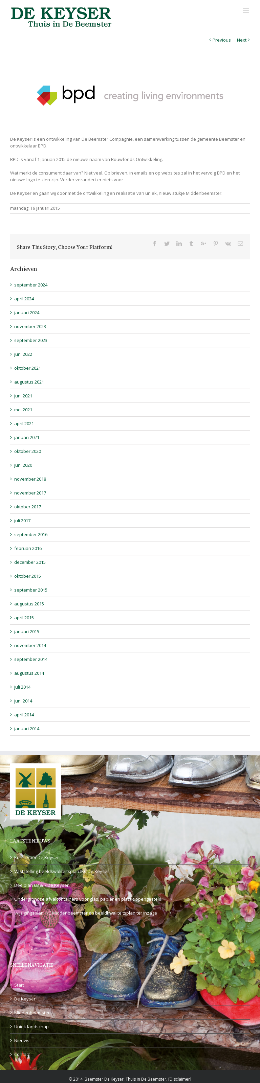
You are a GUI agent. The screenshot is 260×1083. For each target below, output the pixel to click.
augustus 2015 (29, 604)
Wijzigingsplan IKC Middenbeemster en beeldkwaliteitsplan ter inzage (85, 913)
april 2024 (24, 299)
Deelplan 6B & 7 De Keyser (41, 885)
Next (241, 40)
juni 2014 (23, 701)
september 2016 (30, 534)
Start (19, 985)
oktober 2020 (27, 451)
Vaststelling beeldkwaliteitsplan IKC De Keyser (61, 871)
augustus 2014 (29, 673)
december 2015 (30, 562)
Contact (22, 1054)
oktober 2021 (27, 368)
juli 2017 (22, 520)
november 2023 (30, 326)
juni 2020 (23, 465)
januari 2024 (26, 312)
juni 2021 (23, 396)
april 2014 (24, 715)
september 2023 (30, 340)
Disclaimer (180, 1079)
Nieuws (21, 1040)
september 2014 (30, 659)
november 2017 (30, 493)
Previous (222, 40)
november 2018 (30, 479)
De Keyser (25, 999)
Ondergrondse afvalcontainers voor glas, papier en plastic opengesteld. (88, 899)
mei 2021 (23, 410)
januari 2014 (26, 728)
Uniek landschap (31, 1026)
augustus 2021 (29, 382)
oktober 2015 (27, 576)
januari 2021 (26, 437)
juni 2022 (23, 354)
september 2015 (30, 590)
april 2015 (24, 618)
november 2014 (30, 645)
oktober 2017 (27, 507)
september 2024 (30, 285)
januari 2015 (26, 631)
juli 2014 (22, 687)
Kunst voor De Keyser (36, 857)
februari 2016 (28, 548)
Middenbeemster (32, 1013)
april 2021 (24, 423)
